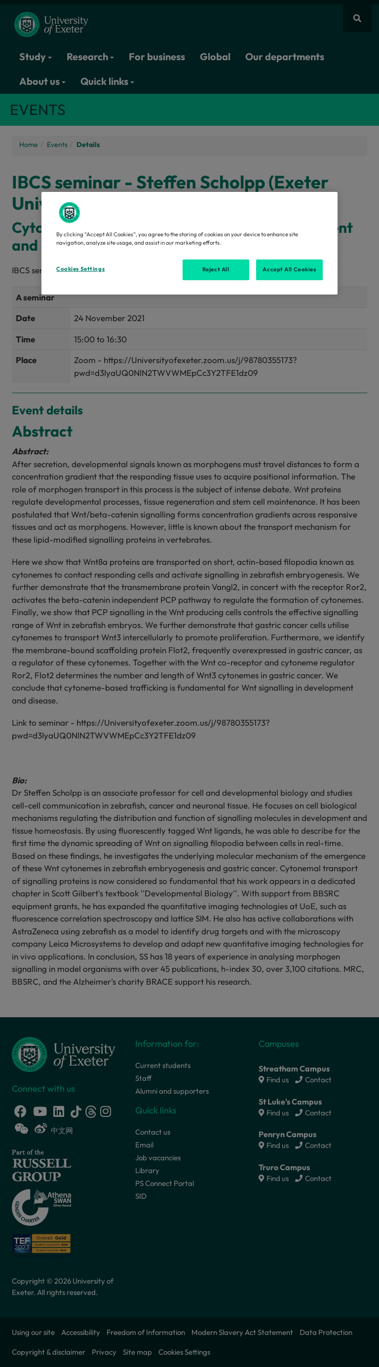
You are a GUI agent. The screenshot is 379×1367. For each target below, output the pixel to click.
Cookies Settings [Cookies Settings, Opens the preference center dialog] (80, 268)
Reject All (215, 269)
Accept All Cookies (289, 269)
